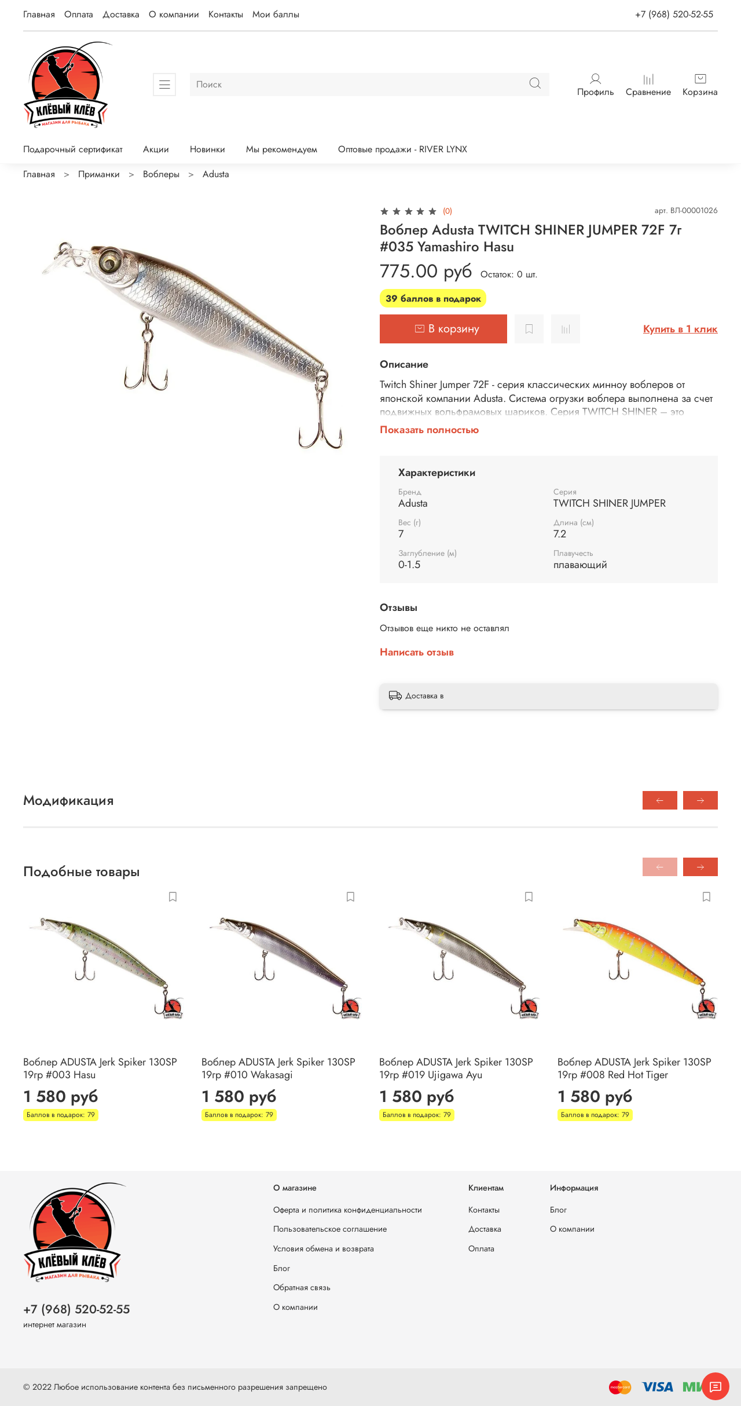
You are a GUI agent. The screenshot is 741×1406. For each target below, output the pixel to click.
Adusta (216, 174)
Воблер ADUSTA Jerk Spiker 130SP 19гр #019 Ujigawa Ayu (456, 1068)
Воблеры (161, 174)
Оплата (78, 14)
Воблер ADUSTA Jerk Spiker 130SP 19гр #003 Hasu (100, 1068)
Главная (39, 14)
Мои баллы (275, 14)
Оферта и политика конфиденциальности (347, 1209)
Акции (156, 149)
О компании (174, 14)
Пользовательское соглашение (330, 1229)
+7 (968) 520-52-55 (674, 14)
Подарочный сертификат (72, 149)
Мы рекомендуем (281, 149)
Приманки (99, 174)
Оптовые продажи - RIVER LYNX (402, 149)
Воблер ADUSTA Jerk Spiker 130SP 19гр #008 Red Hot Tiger (634, 1068)
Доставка (121, 14)
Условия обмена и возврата (323, 1248)
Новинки (207, 149)
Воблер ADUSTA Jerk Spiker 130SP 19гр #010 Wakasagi (278, 1068)
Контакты (225, 14)
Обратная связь (302, 1287)
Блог (281, 1268)
